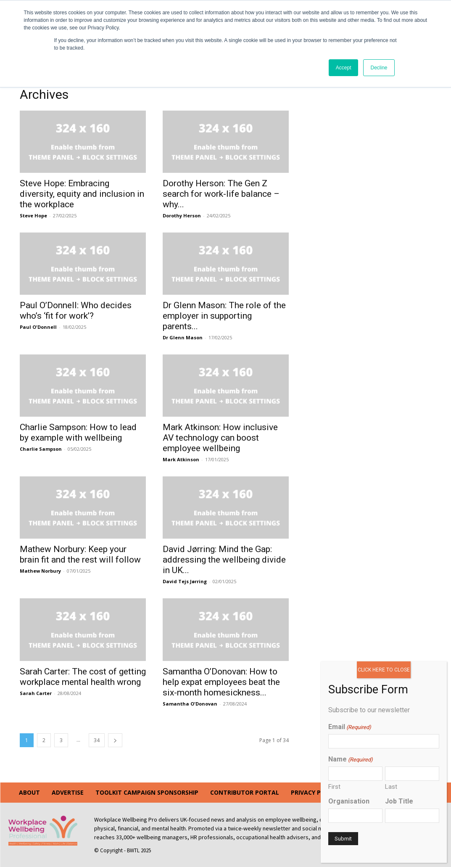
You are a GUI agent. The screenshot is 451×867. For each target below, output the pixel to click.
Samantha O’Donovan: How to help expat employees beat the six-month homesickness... (221, 682)
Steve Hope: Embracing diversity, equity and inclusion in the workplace (82, 193)
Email (349, 727)
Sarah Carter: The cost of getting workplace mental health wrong (83, 676)
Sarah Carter (36, 693)
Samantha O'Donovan (190, 703)
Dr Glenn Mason (183, 337)
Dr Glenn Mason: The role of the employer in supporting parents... (224, 315)
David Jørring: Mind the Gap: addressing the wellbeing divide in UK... (224, 559)
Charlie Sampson (41, 449)
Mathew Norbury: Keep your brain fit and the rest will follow (80, 554)
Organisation (348, 801)
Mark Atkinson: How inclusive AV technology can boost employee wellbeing (220, 437)
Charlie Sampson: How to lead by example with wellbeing (78, 432)
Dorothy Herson (182, 215)
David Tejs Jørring (185, 581)
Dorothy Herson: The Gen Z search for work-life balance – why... (221, 193)
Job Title (399, 801)
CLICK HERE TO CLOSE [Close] (384, 670)
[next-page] (115, 740)
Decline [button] (378, 68)
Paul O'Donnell (38, 327)
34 (97, 740)
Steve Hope (33, 215)
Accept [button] (343, 68)
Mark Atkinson (181, 459)
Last (391, 786)
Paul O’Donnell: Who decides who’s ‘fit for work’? (76, 310)
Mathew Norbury (40, 571)
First (334, 786)
